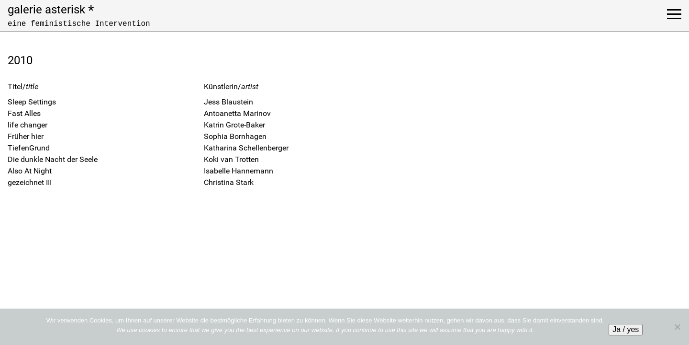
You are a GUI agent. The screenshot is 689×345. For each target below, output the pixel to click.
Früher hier (26, 136)
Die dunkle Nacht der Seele (53, 159)
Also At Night (30, 170)
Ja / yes (625, 329)
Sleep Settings (32, 101)
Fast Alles (24, 113)
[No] (677, 327)
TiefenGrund (29, 147)
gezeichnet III (30, 182)
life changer (27, 124)
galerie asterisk (51, 9)
